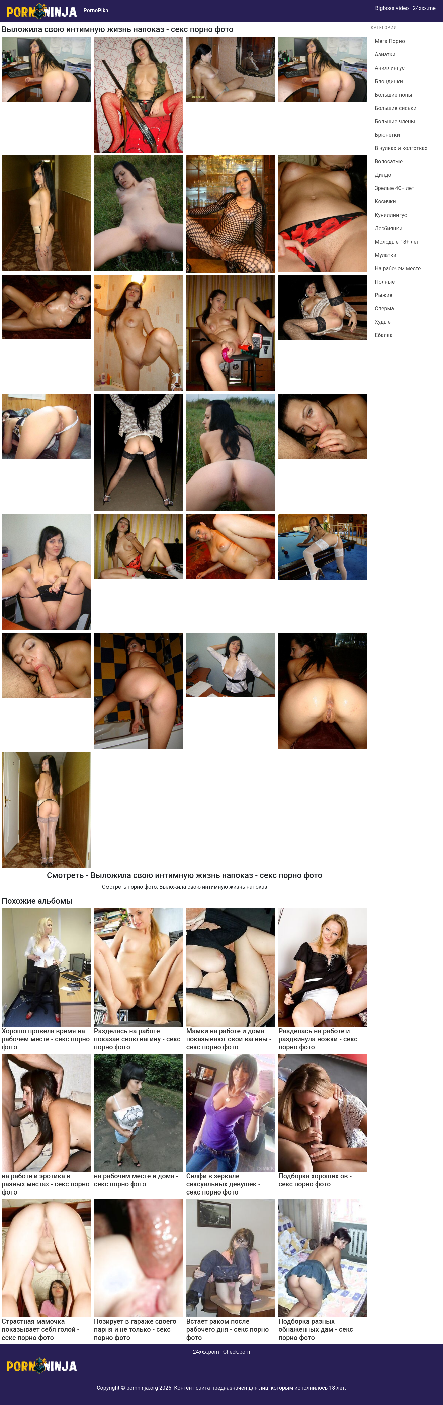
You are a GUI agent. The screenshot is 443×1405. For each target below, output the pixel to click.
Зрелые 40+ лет (394, 188)
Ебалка (383, 335)
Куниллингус (391, 215)
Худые (382, 322)
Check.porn (236, 1352)
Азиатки (385, 54)
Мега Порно (390, 41)
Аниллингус (389, 68)
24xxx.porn (206, 1352)
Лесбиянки (388, 228)
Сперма (384, 308)
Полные (385, 282)
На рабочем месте (398, 268)
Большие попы (393, 95)
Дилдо (383, 175)
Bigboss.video (392, 8)
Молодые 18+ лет (397, 242)
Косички (385, 201)
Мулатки (385, 255)
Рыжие (383, 295)
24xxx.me (424, 8)
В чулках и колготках (401, 148)
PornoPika (95, 10)
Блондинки (389, 81)
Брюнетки (387, 135)
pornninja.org (142, 1388)
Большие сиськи (395, 108)
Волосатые (389, 161)
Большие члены (395, 121)
